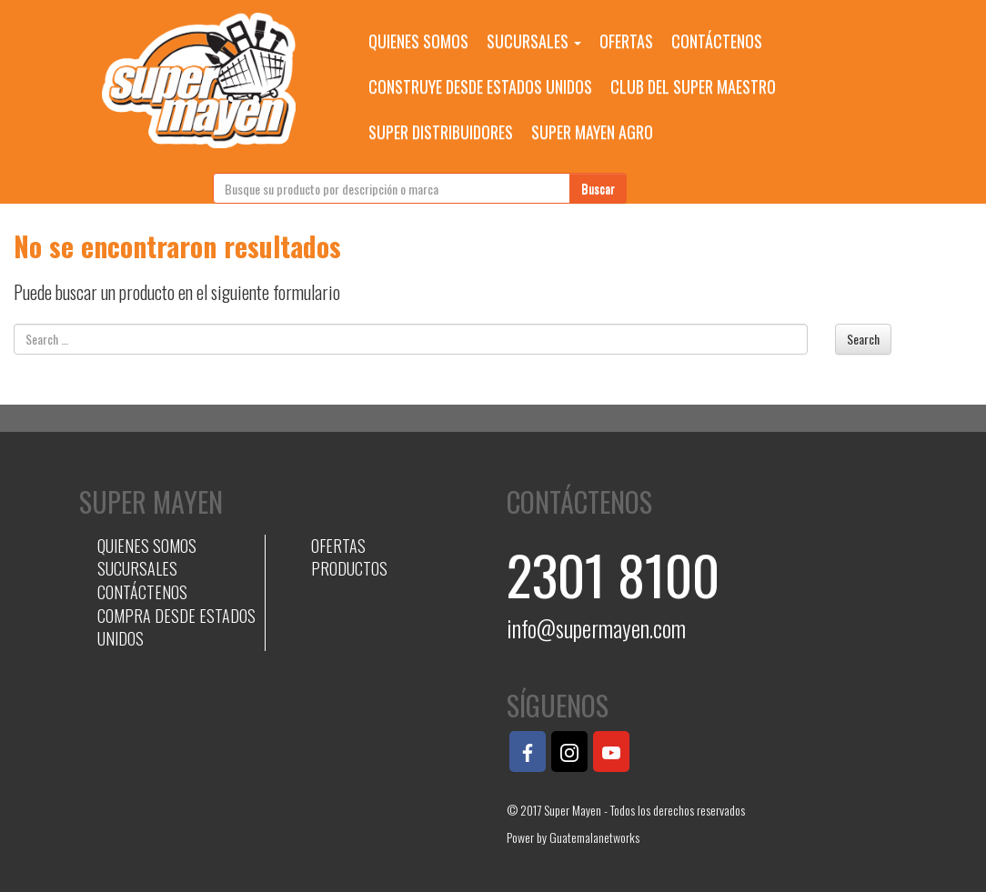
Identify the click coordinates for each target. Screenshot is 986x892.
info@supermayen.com (596, 628)
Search (863, 338)
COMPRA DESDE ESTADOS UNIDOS (176, 627)
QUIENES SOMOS (418, 41)
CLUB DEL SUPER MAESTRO (693, 86)
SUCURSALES (534, 41)
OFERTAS (626, 41)
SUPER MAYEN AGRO (592, 132)
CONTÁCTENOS (716, 41)
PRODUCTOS (349, 568)
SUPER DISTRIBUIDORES (440, 132)
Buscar (598, 187)
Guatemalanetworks (594, 837)
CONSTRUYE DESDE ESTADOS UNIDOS (480, 86)
